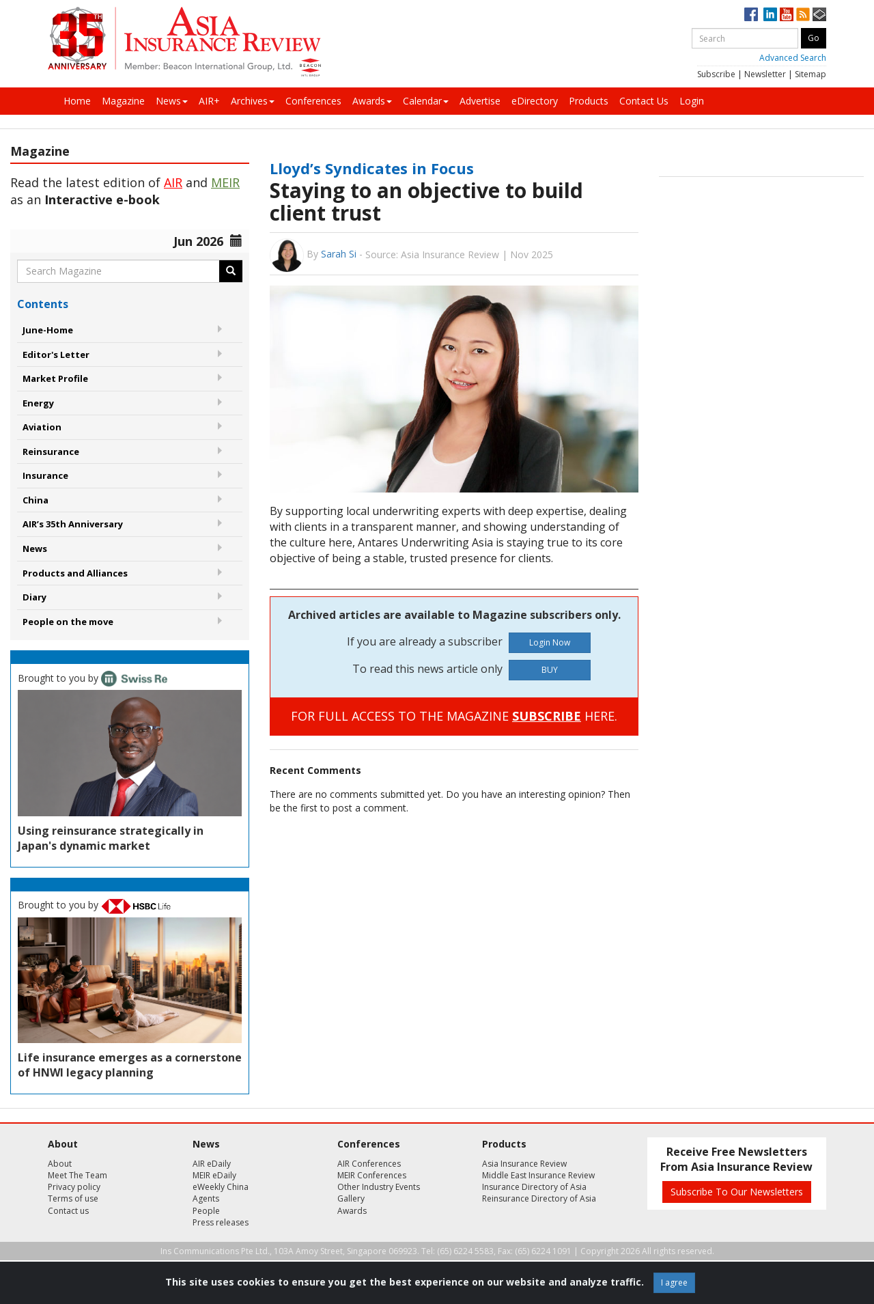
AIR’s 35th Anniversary (73, 524)
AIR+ (209, 100)
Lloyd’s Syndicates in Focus (372, 168)
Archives (252, 100)
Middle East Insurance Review (538, 1175)
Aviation (42, 427)
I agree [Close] (674, 1282)
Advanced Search (792, 58)
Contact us (68, 1211)
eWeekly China (221, 1187)
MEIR (225, 182)
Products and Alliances (75, 573)
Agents (206, 1198)
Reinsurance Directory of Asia (539, 1198)
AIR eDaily (212, 1163)
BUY (549, 670)
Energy (38, 403)
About (60, 1163)
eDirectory (534, 100)
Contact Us (643, 100)
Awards (372, 100)
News (172, 100)
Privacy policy (74, 1187)
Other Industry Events (378, 1187)
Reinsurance (51, 451)
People (206, 1211)
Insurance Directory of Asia (534, 1187)
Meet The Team (77, 1175)
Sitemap (810, 74)
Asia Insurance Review (524, 1163)
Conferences (313, 100)
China (35, 500)
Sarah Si (338, 253)
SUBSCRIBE (546, 716)
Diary (34, 597)
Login (691, 100)
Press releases (221, 1222)
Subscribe (716, 74)
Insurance (45, 475)
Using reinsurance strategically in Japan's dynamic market (110, 838)
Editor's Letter (56, 354)
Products (588, 100)
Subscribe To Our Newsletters (737, 1191)
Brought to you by (92, 677)
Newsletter (765, 74)
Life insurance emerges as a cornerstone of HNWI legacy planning (130, 1065)
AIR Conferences (369, 1163)
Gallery (351, 1198)
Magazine (123, 100)
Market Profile (55, 378)
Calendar (426, 100)
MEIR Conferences (371, 1175)
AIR (173, 182)
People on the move (68, 621)
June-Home (48, 330)
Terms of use (73, 1198)
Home (77, 100)
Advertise (480, 100)
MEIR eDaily (214, 1175)
